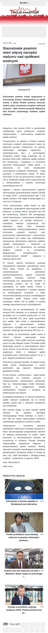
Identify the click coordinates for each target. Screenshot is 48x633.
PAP (14, 43)
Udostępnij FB (24, 90)
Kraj (10, 43)
